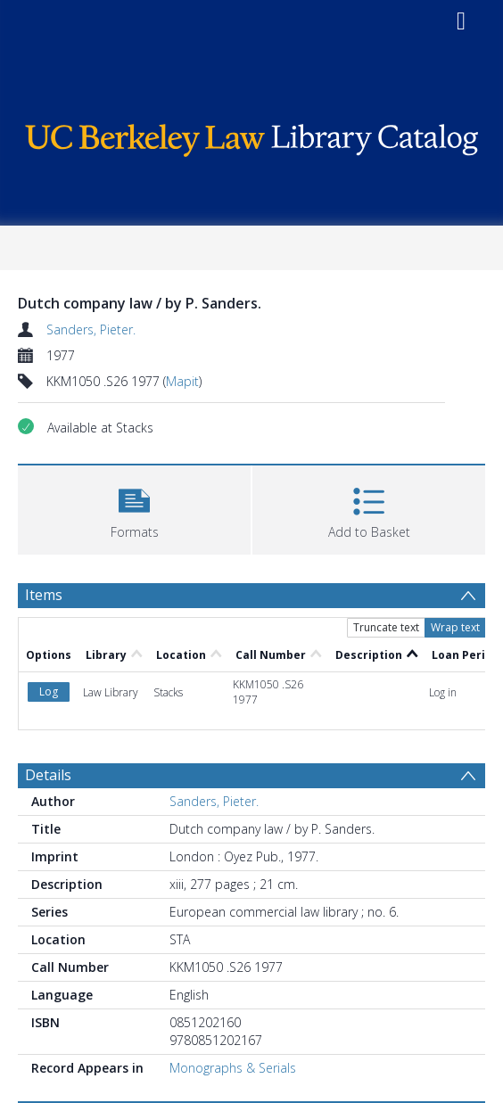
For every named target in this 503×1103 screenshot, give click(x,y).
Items (43, 595)
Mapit (182, 381)
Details (48, 775)
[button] (134, 507)
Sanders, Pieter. (91, 329)
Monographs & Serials (232, 1067)
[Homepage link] (251, 136)
